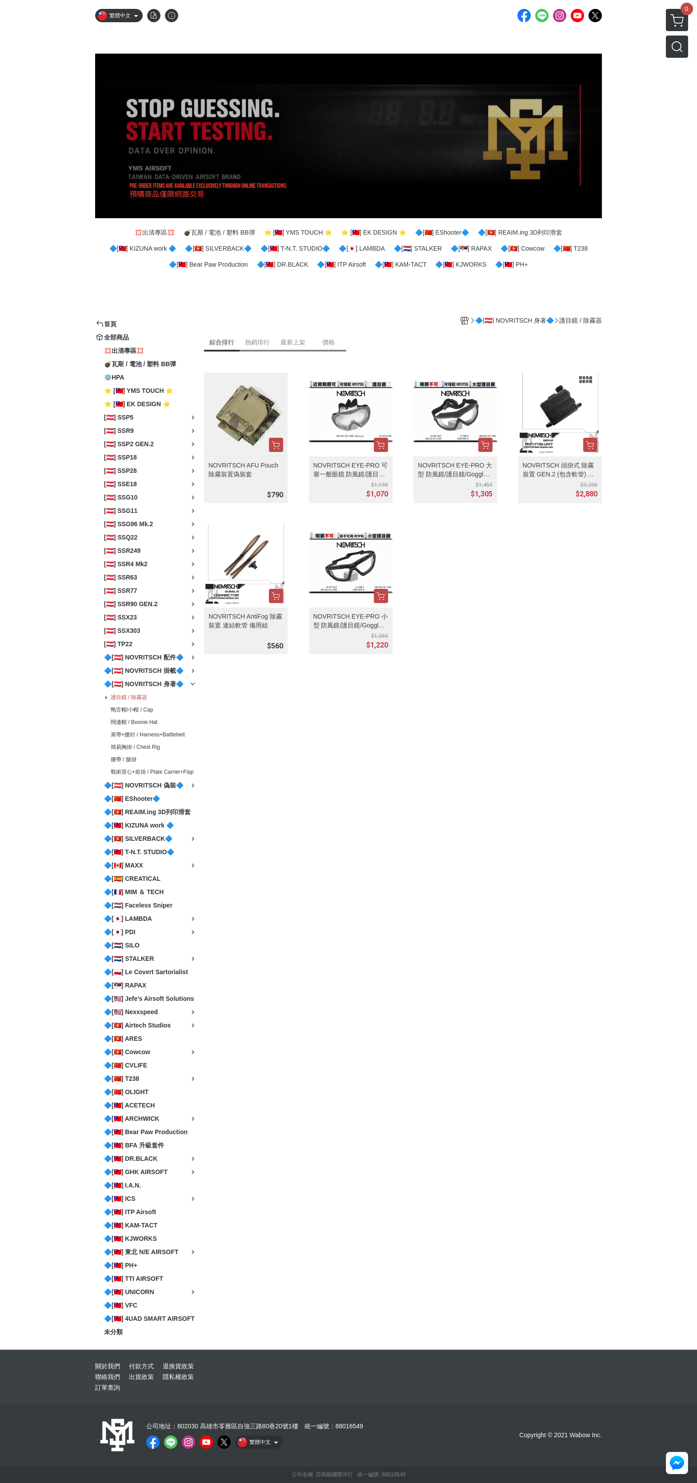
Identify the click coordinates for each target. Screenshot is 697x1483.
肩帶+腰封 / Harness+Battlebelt (148, 735)
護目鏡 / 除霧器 (129, 697)
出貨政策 (141, 1377)
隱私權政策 (178, 1377)
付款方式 (141, 1366)
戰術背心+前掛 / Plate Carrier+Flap (152, 772)
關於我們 (107, 1366)
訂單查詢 (107, 1387)
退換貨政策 (178, 1366)
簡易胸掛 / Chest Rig (135, 747)
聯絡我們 (107, 1377)
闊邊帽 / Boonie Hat (134, 722)
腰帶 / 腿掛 (123, 759)
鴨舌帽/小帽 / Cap (132, 710)
